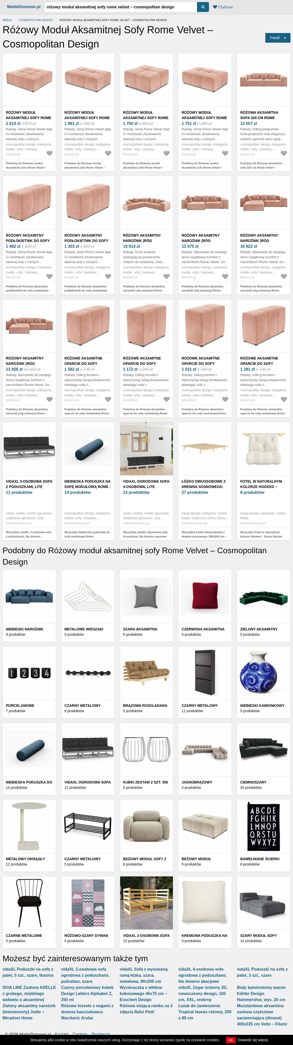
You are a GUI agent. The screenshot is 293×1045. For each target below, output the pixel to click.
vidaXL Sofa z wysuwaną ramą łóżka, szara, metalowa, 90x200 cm (144, 975)
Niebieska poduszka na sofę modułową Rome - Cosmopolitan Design (87, 486)
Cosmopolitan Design (36, 20)
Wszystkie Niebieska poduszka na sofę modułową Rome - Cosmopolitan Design (86, 536)
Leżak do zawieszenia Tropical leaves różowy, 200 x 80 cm (204, 1012)
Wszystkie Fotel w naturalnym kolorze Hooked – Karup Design (261, 534)
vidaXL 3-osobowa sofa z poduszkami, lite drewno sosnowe (29, 486)
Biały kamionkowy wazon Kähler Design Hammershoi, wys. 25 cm (261, 993)
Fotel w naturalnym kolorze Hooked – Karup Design (261, 486)
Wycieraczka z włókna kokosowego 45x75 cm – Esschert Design (143, 993)
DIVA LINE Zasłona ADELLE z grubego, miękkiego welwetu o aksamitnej (29, 993)
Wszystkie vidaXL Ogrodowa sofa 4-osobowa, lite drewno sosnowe (145, 534)
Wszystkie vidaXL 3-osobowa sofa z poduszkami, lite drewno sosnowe (28, 536)
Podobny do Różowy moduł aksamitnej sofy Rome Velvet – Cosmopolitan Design (26, 167)
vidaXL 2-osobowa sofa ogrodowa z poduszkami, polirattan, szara (85, 975)
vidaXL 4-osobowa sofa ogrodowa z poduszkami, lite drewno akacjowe (202, 975)
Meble (7, 20)
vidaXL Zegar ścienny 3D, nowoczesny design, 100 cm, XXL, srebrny (202, 993)
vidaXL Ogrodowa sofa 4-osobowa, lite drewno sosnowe (146, 486)
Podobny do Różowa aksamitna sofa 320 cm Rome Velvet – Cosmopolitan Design (261, 167)
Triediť (275, 38)
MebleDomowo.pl (24, 7)
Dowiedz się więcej (253, 1040)
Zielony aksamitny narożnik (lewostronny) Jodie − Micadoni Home (29, 1012)
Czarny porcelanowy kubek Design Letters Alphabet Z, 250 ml (87, 993)
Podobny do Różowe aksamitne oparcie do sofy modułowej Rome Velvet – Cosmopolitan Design (86, 413)
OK (231, 1040)
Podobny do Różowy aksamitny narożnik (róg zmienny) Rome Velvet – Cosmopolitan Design (144, 290)
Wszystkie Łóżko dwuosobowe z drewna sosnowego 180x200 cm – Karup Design (204, 536)
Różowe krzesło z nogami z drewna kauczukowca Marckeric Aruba (87, 1012)
